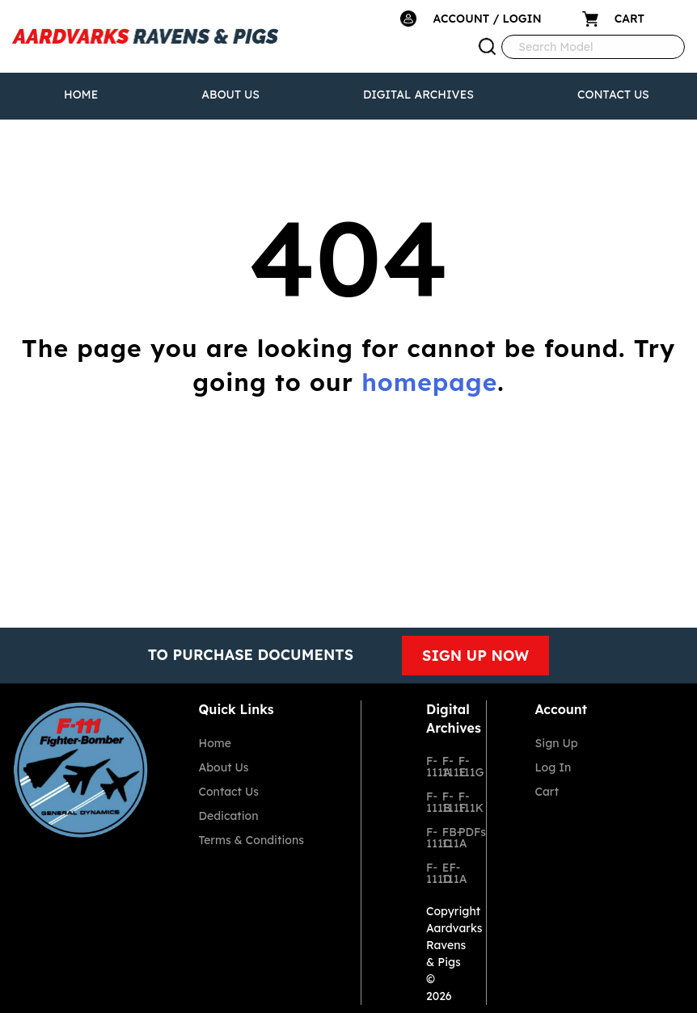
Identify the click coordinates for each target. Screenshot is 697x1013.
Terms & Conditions (251, 840)
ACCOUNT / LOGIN (487, 18)
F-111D (427, 873)
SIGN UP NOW (475, 655)
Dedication (229, 816)
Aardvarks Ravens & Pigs (454, 945)
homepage (429, 382)
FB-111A (444, 838)
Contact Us (613, 94)
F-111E (444, 767)
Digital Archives (418, 94)
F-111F (444, 802)
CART (629, 18)
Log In (553, 767)
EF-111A (444, 873)
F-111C (427, 838)
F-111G (460, 767)
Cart (547, 791)
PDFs (460, 832)
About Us (230, 94)
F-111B (427, 802)
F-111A (427, 767)
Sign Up (556, 743)
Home (81, 94)
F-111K (460, 802)
